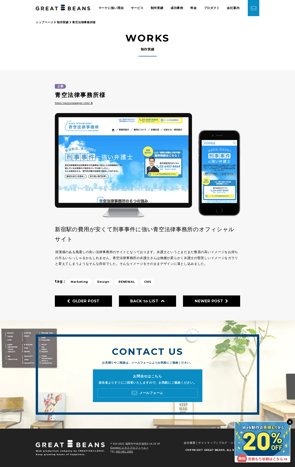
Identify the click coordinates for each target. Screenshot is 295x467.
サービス (137, 8)
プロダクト (212, 8)
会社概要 (189, 442)
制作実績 (157, 8)
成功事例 (177, 8)
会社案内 (233, 8)
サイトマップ (207, 442)
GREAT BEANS (214, 450)
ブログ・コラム (228, 442)
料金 (193, 8)
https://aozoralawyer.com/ (74, 103)
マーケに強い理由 (111, 8)
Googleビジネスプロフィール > (129, 447)
